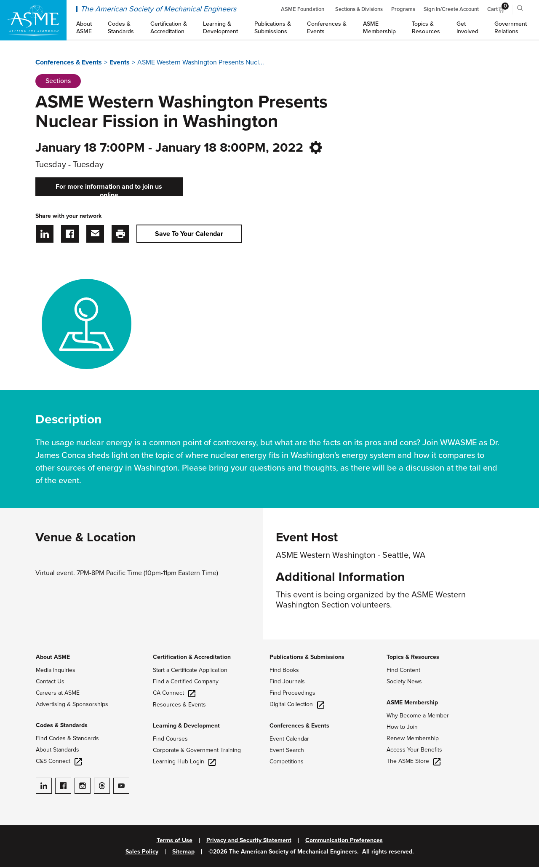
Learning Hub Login (184, 761)
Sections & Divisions (359, 9)
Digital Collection (297, 704)
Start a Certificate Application (190, 670)
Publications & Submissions (307, 657)
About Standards (57, 749)
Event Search (287, 750)
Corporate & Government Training (197, 750)
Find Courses (170, 738)
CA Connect (174, 692)
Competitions (287, 761)
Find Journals (287, 681)
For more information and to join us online (109, 189)
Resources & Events (179, 704)
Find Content (403, 670)
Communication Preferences (344, 840)
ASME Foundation (302, 9)
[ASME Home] (33, 20)
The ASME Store (413, 761)
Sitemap (183, 851)
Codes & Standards (62, 725)
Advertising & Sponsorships (72, 704)
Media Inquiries (55, 670)
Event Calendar (289, 738)
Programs (403, 9)
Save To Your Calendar (189, 234)
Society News (404, 681)
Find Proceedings (292, 692)
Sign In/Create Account (451, 9)
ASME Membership (412, 702)
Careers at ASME (58, 692)
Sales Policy (141, 851)
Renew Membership (413, 738)
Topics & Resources (413, 657)
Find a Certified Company (186, 681)
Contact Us (50, 681)
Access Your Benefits (414, 749)
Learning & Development (186, 725)
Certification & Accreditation (192, 657)
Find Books (284, 670)
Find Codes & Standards (67, 738)
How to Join (402, 727)
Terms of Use (174, 840)
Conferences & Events (68, 62)
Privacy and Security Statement (248, 840)
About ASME (53, 657)
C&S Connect (59, 761)
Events (119, 62)
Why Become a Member (418, 715)
